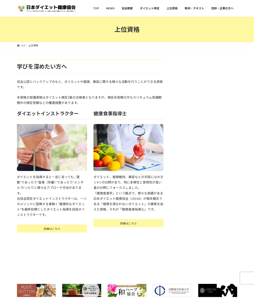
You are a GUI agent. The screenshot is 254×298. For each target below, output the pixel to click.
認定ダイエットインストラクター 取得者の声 (208, 228)
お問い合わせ (50, 280)
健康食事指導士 (188, 238)
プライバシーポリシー (77, 280)
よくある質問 (28, 280)
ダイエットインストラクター (197, 218)
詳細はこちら (52, 229)
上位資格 (183, 210)
